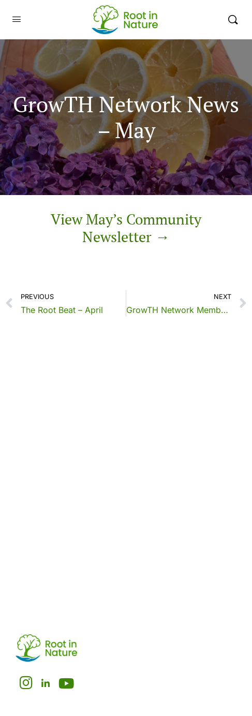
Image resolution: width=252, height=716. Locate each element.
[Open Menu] (16, 19)
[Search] (233, 19)
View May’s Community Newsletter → (126, 228)
